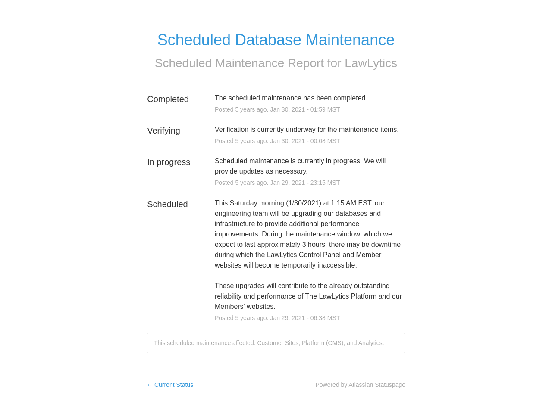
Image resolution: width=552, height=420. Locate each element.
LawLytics (371, 63)
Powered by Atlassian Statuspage (360, 384)
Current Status (170, 384)
